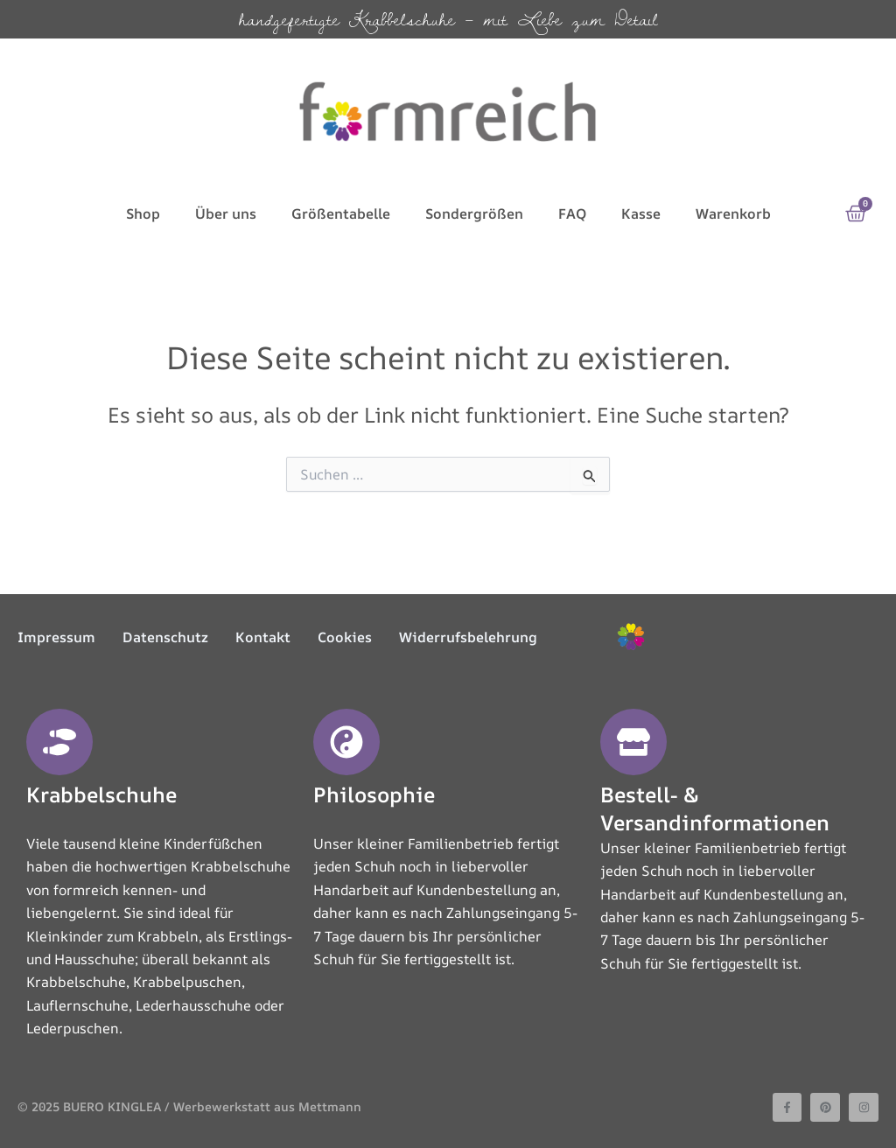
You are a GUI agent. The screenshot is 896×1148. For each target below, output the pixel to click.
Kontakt (262, 637)
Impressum (56, 637)
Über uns (225, 213)
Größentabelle (340, 213)
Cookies (345, 637)
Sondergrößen (474, 213)
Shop (143, 213)
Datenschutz (165, 637)
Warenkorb (733, 213)
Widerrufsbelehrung (468, 637)
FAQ (572, 213)
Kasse (641, 213)
